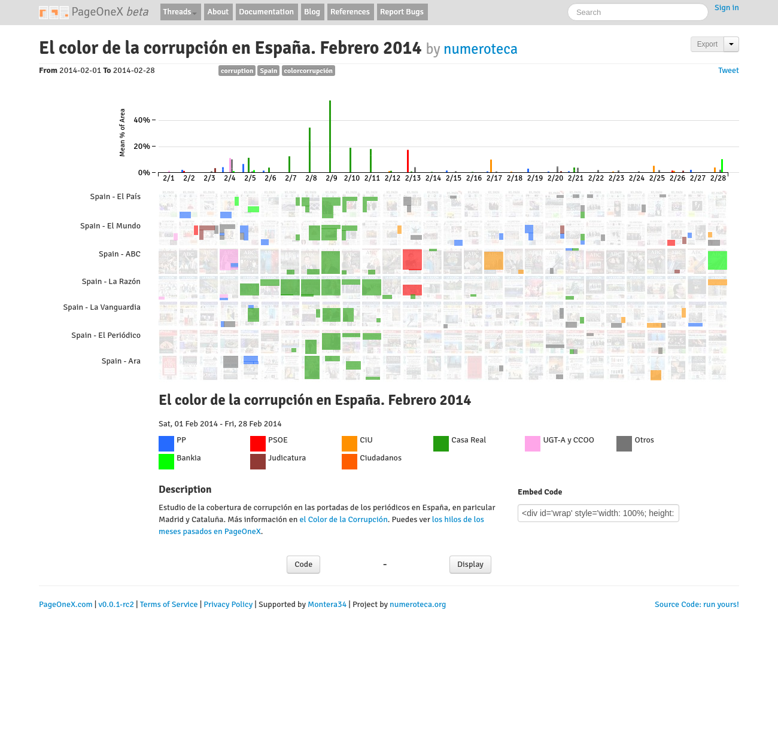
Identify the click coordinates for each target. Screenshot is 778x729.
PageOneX (93, 11)
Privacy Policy (228, 604)
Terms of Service (169, 604)
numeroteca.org (418, 604)
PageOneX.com (66, 604)
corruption (237, 70)
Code (303, 564)
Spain (268, 70)
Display (470, 564)
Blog (312, 12)
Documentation (266, 12)
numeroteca (480, 49)
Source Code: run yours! (697, 604)
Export (707, 44)
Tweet (728, 70)
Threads (180, 12)
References (350, 12)
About (218, 12)
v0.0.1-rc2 (116, 604)
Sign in (727, 7)
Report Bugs (402, 12)
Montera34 (327, 604)
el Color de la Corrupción (343, 519)
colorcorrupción (308, 70)
